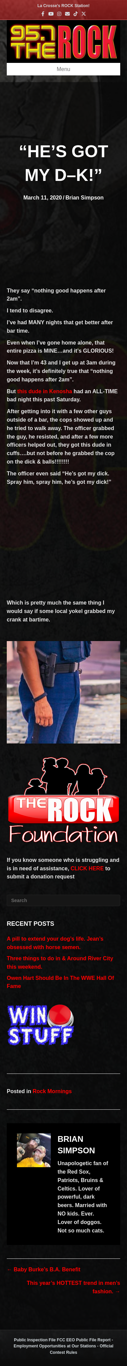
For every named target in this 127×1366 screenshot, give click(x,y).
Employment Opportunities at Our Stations (55, 1346)
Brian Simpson (84, 198)
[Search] (63, 900)
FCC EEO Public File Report (84, 1340)
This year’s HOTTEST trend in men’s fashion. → (73, 1287)
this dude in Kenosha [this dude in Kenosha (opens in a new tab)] (44, 391)
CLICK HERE (87, 868)
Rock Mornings (52, 1091)
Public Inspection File (35, 1340)
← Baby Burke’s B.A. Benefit (43, 1269)
